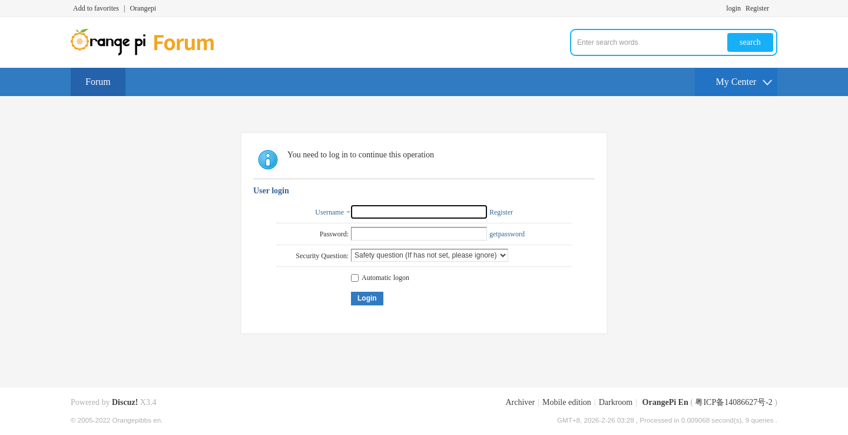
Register (757, 8)
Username (329, 212)
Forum (98, 82)
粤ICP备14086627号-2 (733, 402)
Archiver (520, 402)
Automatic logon (380, 277)
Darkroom (616, 402)
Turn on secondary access (774, 8)
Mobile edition (566, 402)
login (733, 8)
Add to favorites (96, 8)
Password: (334, 234)
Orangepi (143, 8)
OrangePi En (665, 402)
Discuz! (125, 402)
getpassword (507, 234)
